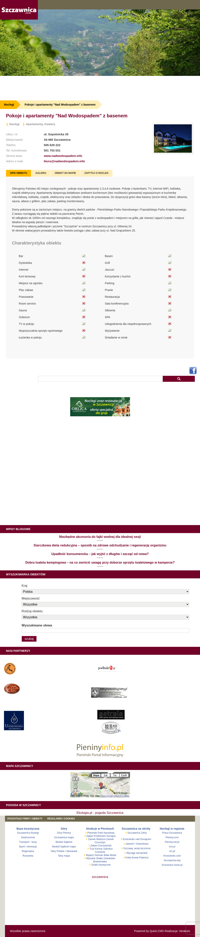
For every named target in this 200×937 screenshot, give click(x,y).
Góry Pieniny (64, 832)
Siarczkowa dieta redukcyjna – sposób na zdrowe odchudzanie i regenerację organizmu (100, 545)
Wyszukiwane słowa (37, 625)
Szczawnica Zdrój (137, 832)
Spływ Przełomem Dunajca (101, 836)
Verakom (184, 931)
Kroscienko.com (172, 855)
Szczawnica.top (172, 860)
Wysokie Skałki (94, 858)
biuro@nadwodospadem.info (64, 161)
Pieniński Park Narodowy (101, 832)
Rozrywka (28, 855)
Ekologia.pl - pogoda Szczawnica (100, 812)
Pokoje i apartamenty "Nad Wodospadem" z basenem (60, 104)
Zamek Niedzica (96, 839)
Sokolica (107, 848)
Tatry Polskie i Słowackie (64, 851)
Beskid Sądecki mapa (64, 846)
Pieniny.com (172, 837)
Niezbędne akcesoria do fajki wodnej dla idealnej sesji (100, 536)
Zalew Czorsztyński (100, 845)
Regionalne (28, 851)
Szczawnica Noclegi (28, 832)
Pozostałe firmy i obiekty (24, 818)
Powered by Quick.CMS (149, 931)
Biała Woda (110, 855)
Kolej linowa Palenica (137, 857)
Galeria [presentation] (40, 173)
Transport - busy (28, 842)
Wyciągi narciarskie (137, 853)
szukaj (178, 378)
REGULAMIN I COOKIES (61, 818)
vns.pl (172, 846)
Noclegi (9, 104)
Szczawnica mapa (64, 837)
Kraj (24, 585)
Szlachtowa (142, 843)
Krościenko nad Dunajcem (136, 839)
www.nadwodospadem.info (63, 155)
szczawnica (100, 877)
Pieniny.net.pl (172, 842)
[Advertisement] (100, 88)
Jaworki (129, 843)
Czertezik (100, 852)
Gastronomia (28, 837)
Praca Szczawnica (172, 832)
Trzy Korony (96, 848)
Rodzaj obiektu (32, 611)
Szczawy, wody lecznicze (137, 848)
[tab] (18, 173)
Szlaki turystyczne (101, 864)
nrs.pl (172, 851)
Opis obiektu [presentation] (18, 173)
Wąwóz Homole (94, 855)
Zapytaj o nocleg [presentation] (96, 173)
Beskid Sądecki (64, 842)
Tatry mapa (64, 855)
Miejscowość (31, 598)
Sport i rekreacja (28, 846)
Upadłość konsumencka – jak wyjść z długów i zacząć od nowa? (100, 554)
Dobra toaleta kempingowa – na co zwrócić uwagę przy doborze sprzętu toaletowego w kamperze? (100, 562)
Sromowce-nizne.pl (172, 865)
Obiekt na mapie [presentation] (65, 173)
